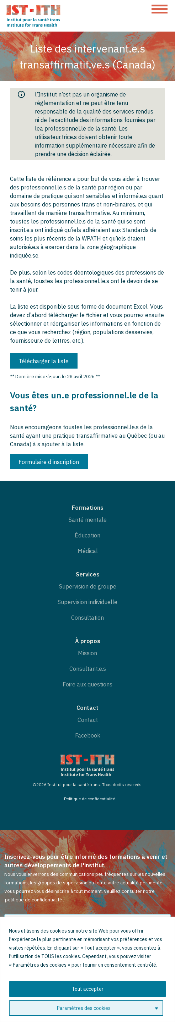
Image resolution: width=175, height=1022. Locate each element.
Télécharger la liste (43, 361)
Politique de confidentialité (89, 798)
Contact (88, 719)
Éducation (87, 535)
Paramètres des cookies (84, 1008)
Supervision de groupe (87, 586)
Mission (87, 653)
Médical (88, 550)
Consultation (87, 617)
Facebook (87, 735)
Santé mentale (88, 519)
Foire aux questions (87, 684)
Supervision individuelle (87, 602)
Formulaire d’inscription (48, 461)
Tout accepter (88, 989)
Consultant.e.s (87, 668)
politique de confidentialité (33, 900)
